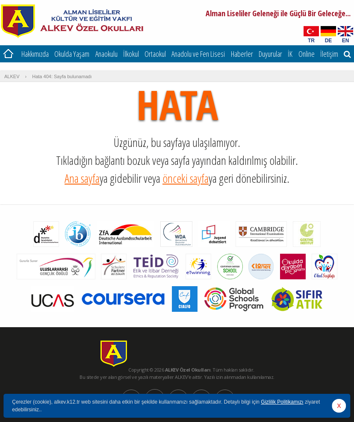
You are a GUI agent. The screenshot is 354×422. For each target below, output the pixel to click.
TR (311, 40)
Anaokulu (106, 54)
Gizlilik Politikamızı (282, 402)
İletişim (329, 54)
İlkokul (131, 54)
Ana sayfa (82, 178)
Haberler (242, 54)
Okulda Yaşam (71, 54)
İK (290, 54)
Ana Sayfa (8, 53)
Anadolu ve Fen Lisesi (198, 54)
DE (328, 40)
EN (345, 40)
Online (306, 54)
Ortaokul (155, 54)
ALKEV (11, 76)
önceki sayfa (185, 178)
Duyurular (270, 54)
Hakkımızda (35, 54)
